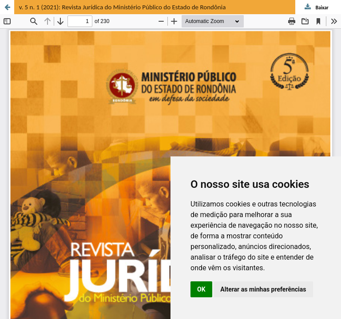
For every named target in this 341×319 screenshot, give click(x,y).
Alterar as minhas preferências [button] (263, 289)
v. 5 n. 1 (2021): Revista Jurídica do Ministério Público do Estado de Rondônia (122, 7)
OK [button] (201, 289)
